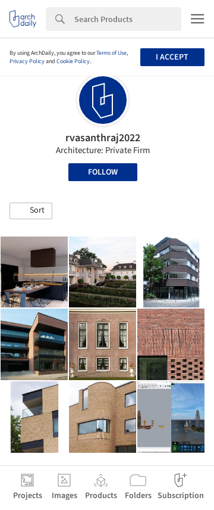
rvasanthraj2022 (102, 137)
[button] (31, 211)
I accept (172, 57)
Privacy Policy (27, 61)
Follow (103, 172)
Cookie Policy (73, 61)
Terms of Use (111, 53)
